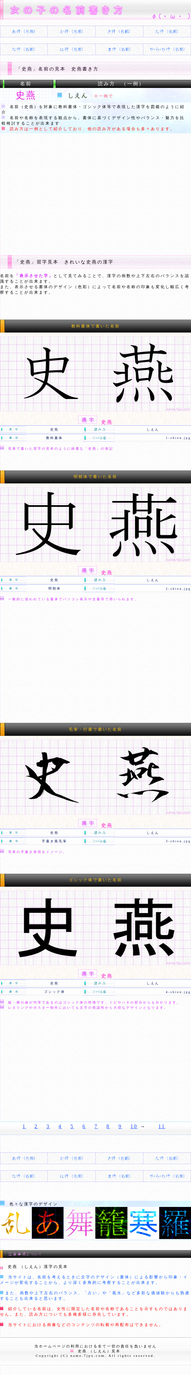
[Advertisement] (95, 193)
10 (133, 1126)
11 (161, 1126)
